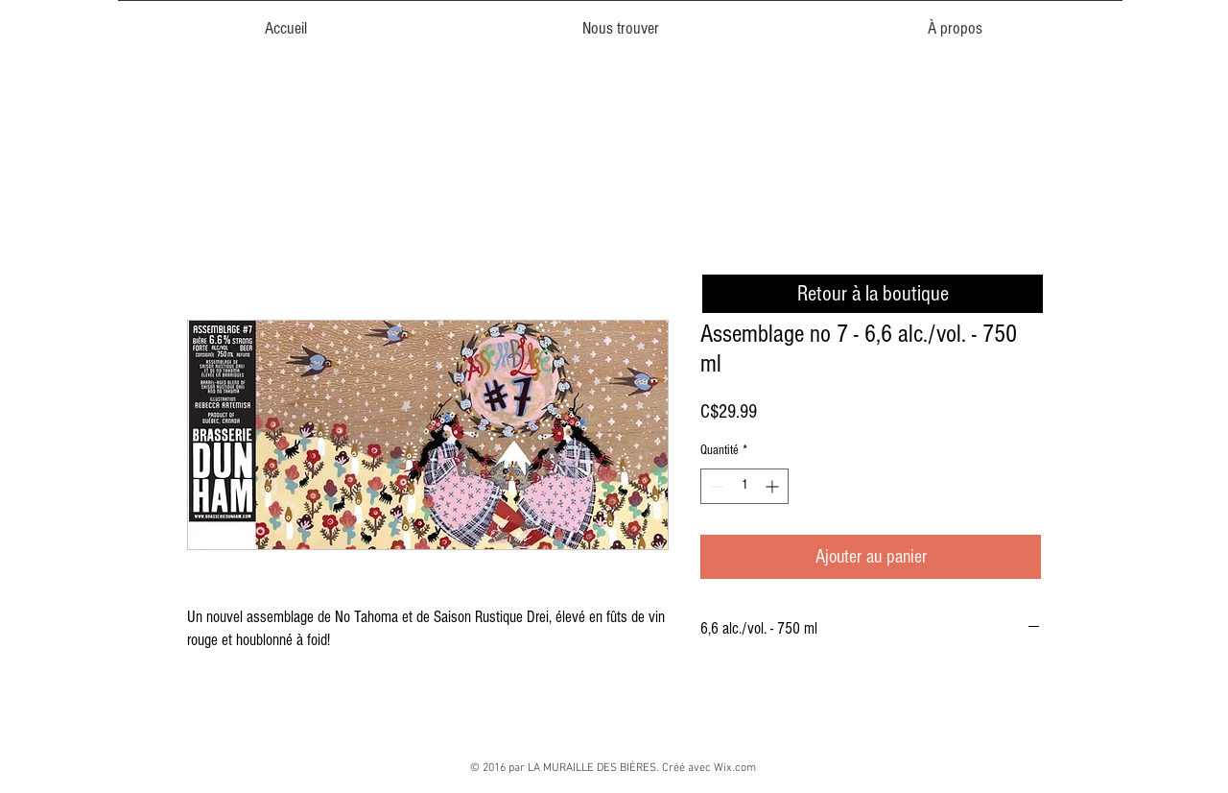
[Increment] (774, 486)
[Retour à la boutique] (872, 294)
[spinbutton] (744, 486)
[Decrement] (715, 486)
